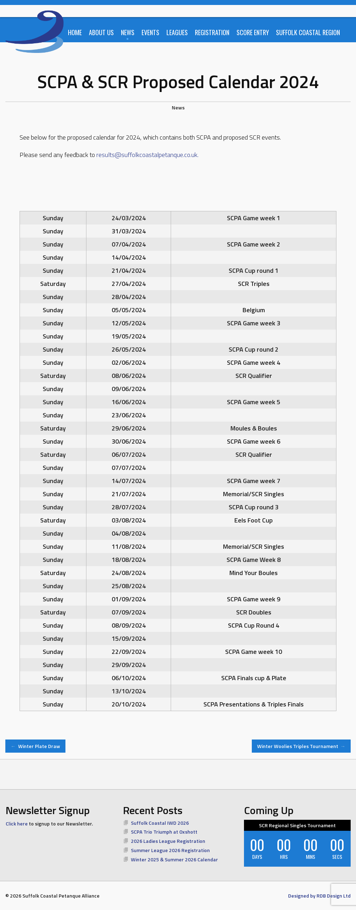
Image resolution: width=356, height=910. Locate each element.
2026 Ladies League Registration (168, 841)
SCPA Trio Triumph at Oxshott (164, 831)
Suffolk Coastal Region (308, 32)
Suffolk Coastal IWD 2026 (160, 823)
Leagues (177, 32)
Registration (212, 32)
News (127, 32)
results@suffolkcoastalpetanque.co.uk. (147, 154)
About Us (101, 32)
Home (75, 32)
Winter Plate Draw (35, 746)
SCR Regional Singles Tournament (297, 825)
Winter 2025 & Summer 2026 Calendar (174, 859)
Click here (17, 823)
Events (150, 32)
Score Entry (253, 32)
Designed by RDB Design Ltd (319, 895)
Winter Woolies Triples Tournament (301, 746)
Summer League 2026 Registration (170, 850)
